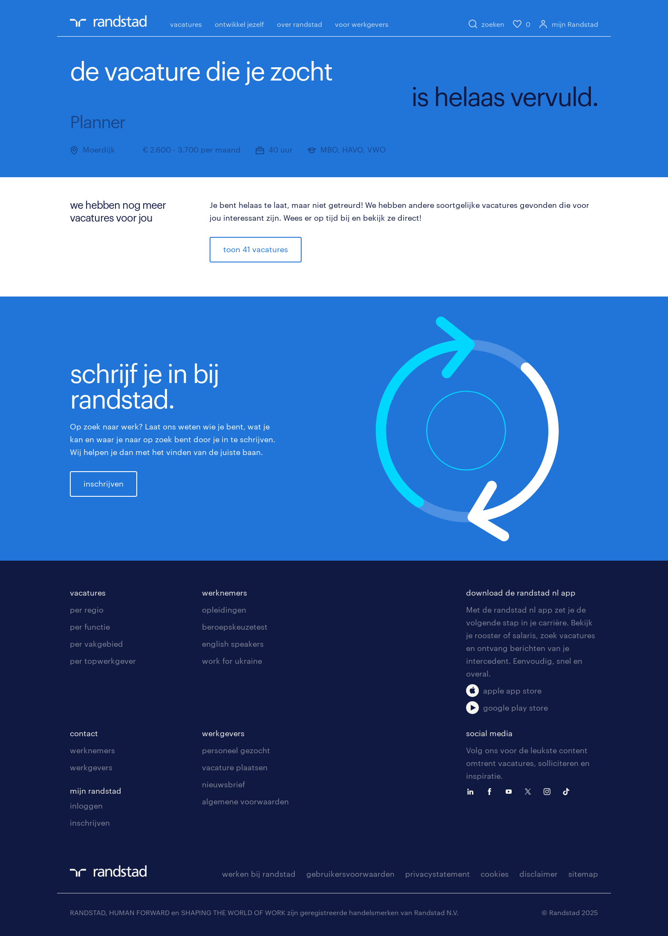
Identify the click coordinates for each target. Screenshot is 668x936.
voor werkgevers (362, 24)
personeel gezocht (236, 750)
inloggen (86, 805)
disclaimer (538, 873)
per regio (87, 609)
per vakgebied (96, 643)
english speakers (233, 643)
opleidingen (224, 609)
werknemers (224, 592)
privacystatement (437, 873)
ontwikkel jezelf (239, 24)
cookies (495, 873)
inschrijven (104, 483)
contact (84, 733)
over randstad (299, 24)
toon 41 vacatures (255, 249)
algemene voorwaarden (245, 801)
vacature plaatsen (235, 767)
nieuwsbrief (223, 784)
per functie (90, 626)
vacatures (186, 24)
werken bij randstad (259, 873)
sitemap (583, 873)
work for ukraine (232, 660)
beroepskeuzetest (235, 626)
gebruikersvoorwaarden (350, 873)
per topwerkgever (103, 660)
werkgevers (91, 767)
